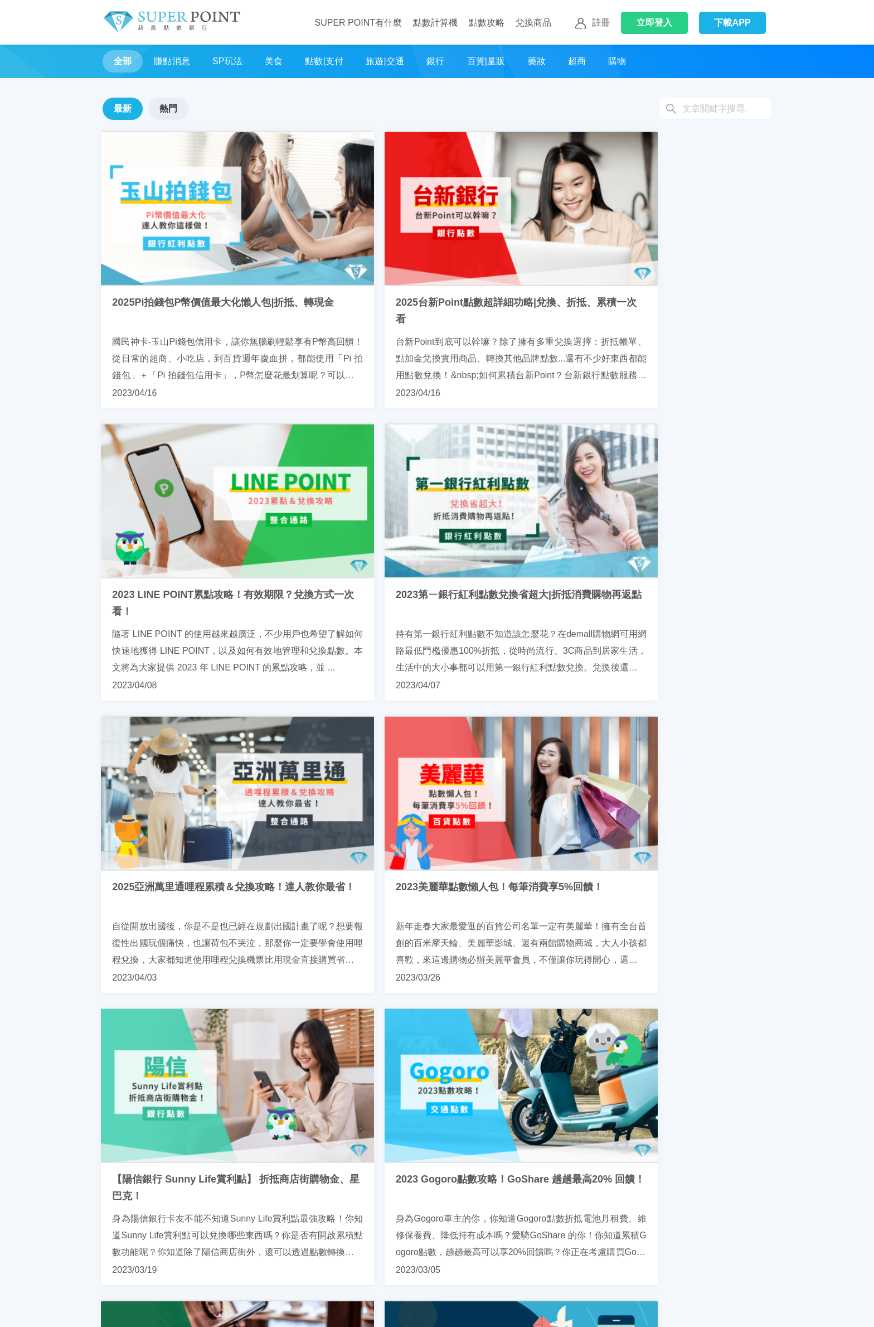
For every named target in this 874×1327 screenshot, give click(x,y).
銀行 (435, 61)
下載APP (732, 22)
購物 (617, 61)
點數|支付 (324, 61)
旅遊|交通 (385, 61)
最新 (123, 108)
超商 (577, 61)
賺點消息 (172, 61)
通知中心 (506, 1308)
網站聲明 (584, 1308)
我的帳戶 (350, 1308)
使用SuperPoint (287, 1308)
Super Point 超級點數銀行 (171, 22)
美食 (274, 61)
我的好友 (428, 1308)
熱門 (168, 108)
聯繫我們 (116, 1308)
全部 (123, 61)
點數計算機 (435, 22)
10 (519, 1114)
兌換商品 (533, 22)
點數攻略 (486, 22)
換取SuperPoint (209, 1308)
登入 (655, 22)
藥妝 (537, 61)
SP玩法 (227, 61)
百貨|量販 (486, 61)
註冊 (591, 23)
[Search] (715, 109)
